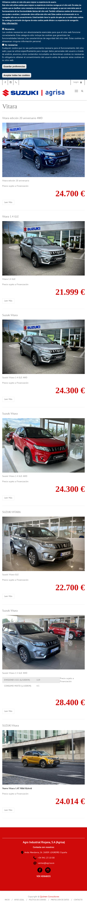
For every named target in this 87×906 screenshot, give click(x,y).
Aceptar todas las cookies (16, 75)
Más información (9, 23)
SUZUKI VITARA (11, 512)
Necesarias (9, 29)
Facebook (5, 82)
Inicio (7, 900)
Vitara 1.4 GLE (10, 217)
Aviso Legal (19, 900)
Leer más (9, 202)
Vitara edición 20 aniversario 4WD (22, 118)
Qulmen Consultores (49, 896)
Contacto (78, 900)
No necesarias (11, 45)
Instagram (10, 82)
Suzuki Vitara (10, 315)
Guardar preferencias (14, 66)
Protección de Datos (60, 900)
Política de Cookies (37, 900)
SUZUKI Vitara (10, 726)
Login (76, 82)
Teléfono (16, 82)
